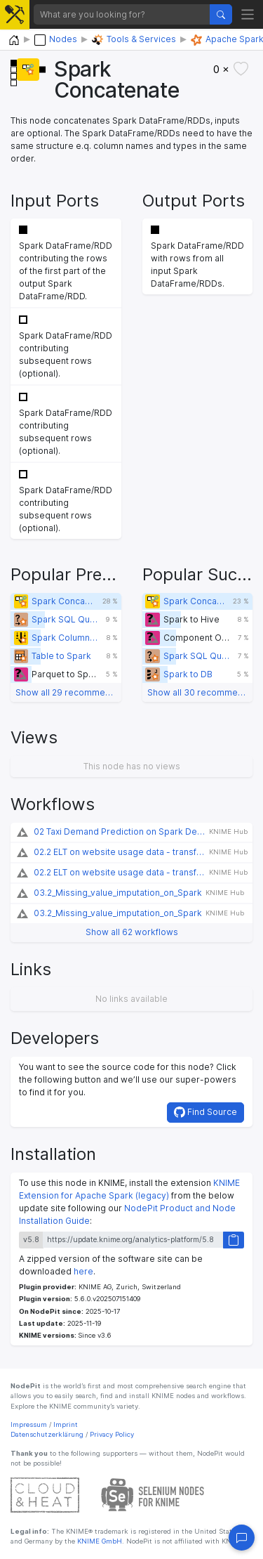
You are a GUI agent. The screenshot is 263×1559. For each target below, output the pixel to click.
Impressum (29, 1424)
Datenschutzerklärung (47, 1434)
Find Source (205, 1112)
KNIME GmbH (98, 1541)
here (83, 1271)
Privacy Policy (112, 1434)
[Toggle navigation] (248, 14)
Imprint (65, 1424)
